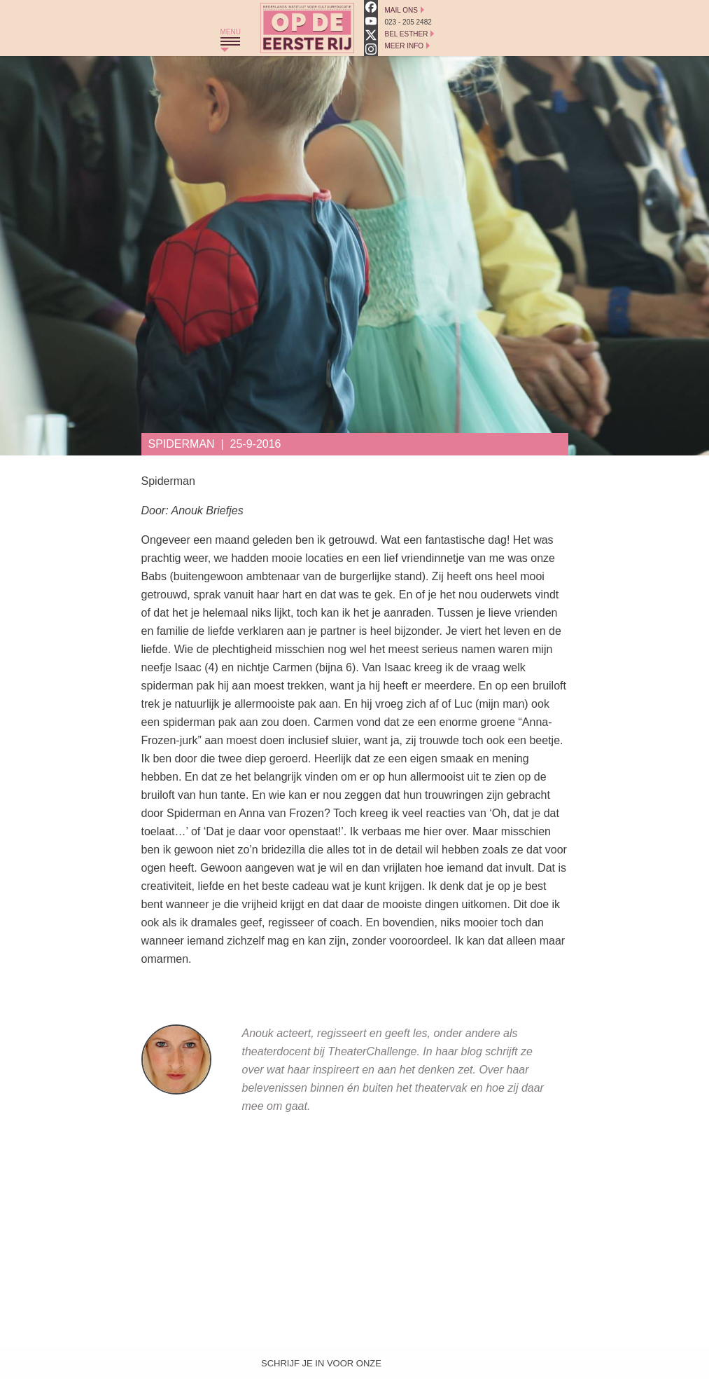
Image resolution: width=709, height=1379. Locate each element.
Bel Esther (406, 34)
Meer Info (404, 46)
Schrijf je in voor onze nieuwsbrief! (321, 1366)
